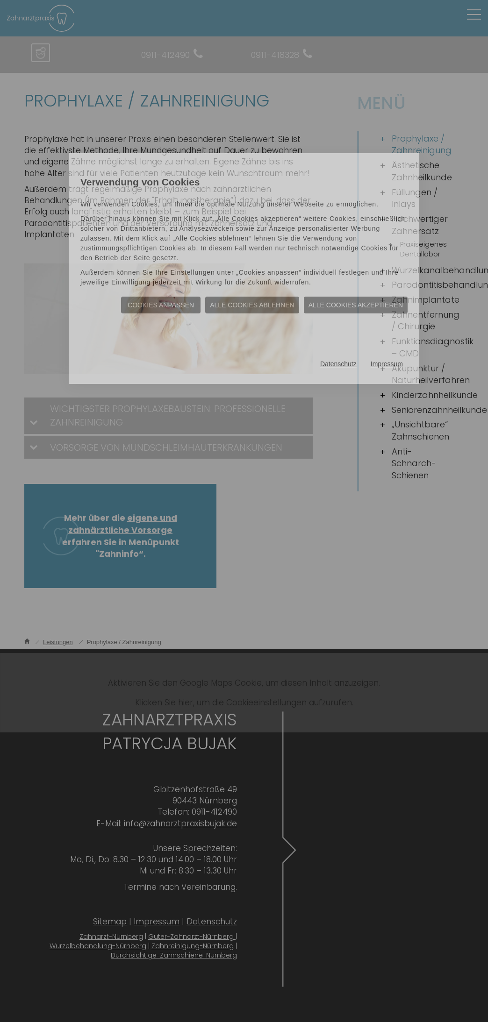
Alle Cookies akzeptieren (356, 305)
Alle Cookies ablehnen (252, 305)
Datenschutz (338, 364)
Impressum (387, 364)
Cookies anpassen (161, 305)
